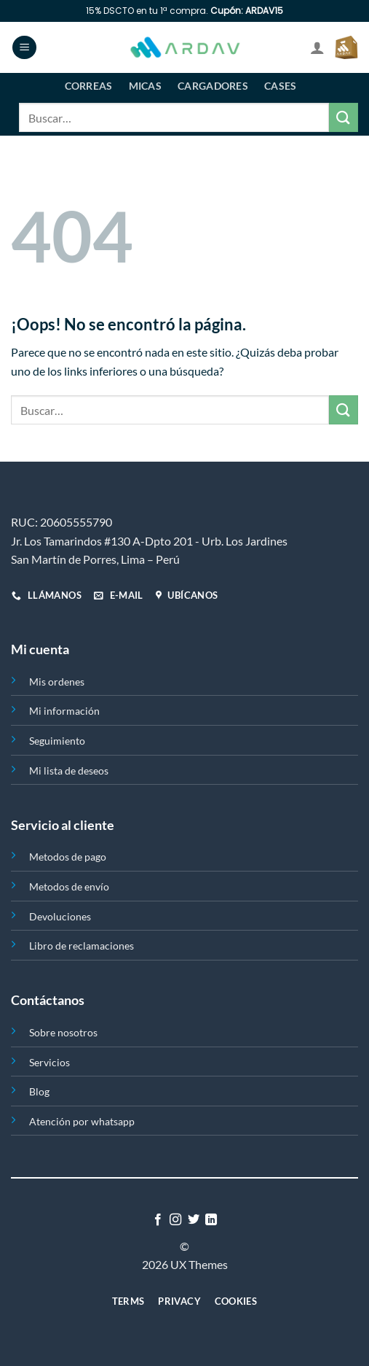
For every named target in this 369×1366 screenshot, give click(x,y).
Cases (280, 85)
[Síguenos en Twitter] (193, 1220)
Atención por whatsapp (82, 1121)
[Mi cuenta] (317, 47)
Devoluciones (60, 916)
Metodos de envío (69, 886)
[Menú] (24, 48)
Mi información (64, 711)
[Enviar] (343, 117)
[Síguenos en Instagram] (175, 1220)
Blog (39, 1091)
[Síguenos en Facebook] (158, 1220)
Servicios (49, 1062)
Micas (145, 85)
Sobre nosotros (63, 1032)
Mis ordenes (56, 681)
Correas (89, 85)
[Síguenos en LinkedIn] (211, 1220)
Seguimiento (57, 740)
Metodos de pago (67, 856)
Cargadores (213, 85)
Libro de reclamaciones (81, 945)
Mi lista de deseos (68, 770)
